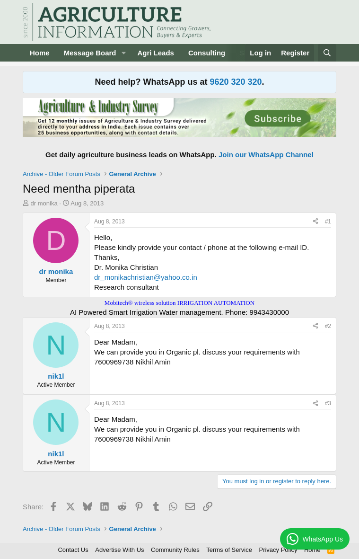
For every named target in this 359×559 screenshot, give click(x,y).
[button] (123, 53)
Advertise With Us (119, 549)
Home (40, 53)
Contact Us (73, 549)
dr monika (44, 203)
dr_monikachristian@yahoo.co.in (145, 277)
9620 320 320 (236, 82)
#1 (328, 221)
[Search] (327, 53)
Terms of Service (229, 549)
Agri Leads (155, 53)
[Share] (315, 221)
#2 (328, 326)
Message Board (90, 53)
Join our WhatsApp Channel (266, 155)
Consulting (206, 53)
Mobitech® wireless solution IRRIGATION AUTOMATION (179, 302)
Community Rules (175, 549)
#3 (328, 403)
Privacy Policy (278, 549)
